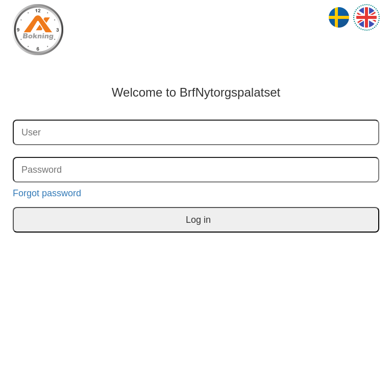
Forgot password (47, 193)
